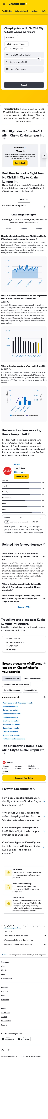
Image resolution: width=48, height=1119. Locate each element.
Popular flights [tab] (30, 690)
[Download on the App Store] (23, 1039)
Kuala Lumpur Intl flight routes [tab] (16, 684)
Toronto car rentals (10, 706)
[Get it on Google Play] (8, 1039)
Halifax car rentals (10, 717)
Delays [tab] (39, 228)
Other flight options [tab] (12, 690)
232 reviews (19, 472)
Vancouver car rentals (11, 714)
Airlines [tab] (24, 228)
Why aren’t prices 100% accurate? (25, 944)
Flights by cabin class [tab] (32, 678)
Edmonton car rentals (11, 724)
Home (4, 955)
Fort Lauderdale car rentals (14, 739)
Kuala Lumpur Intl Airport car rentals (18, 703)
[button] (4, 4)
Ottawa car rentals (10, 732)
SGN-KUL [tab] (24, 200)
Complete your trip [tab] (11, 678)
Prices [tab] (8, 228)
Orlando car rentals (11, 728)
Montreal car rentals (11, 721)
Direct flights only (16, 49)
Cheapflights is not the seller (25, 935)
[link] (20, 163)
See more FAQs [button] (24, 607)
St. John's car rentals (11, 735)
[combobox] (11, 37)
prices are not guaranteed (12, 928)
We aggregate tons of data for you (25, 940)
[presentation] (4, 138)
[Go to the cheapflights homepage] (18, 4)
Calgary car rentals (10, 710)
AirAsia (17, 464)
